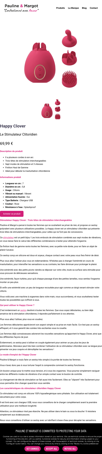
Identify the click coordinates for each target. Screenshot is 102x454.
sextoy (23, 310)
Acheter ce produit (11, 214)
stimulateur (8, 237)
